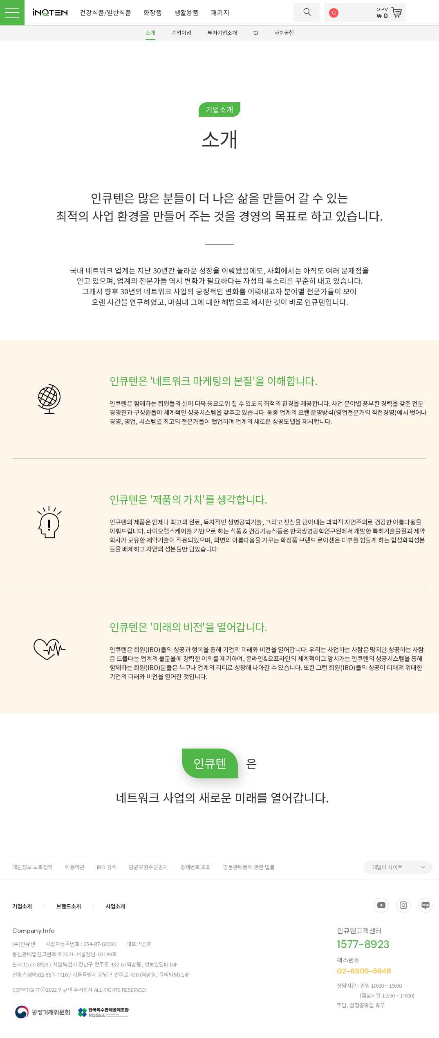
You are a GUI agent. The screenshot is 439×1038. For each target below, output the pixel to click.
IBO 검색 (106, 867)
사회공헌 (284, 32)
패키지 (220, 12)
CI (255, 32)
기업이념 (181, 32)
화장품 (152, 12)
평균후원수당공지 (148, 867)
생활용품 (186, 12)
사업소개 (115, 906)
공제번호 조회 (195, 867)
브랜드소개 (68, 906)
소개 (150, 32)
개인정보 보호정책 (32, 867)
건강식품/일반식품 (105, 12)
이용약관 (75, 867)
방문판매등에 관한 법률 (249, 867)
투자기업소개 (222, 32)
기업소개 (22, 906)
